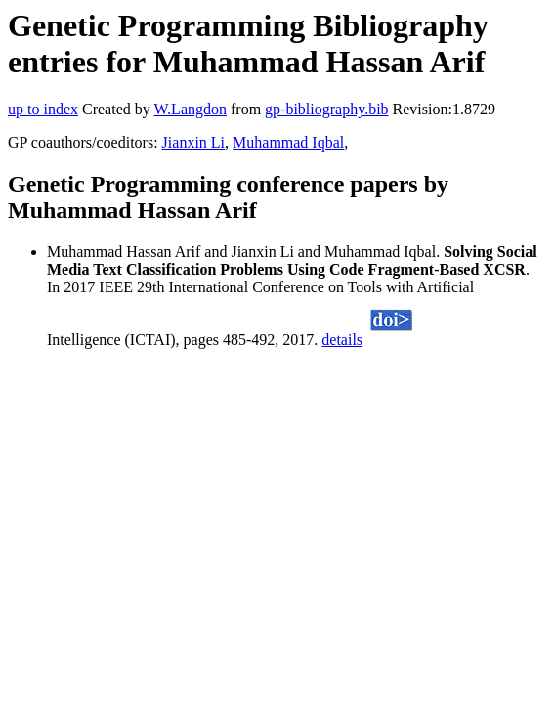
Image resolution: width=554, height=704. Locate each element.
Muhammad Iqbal (288, 142)
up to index (43, 109)
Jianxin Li (193, 142)
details (341, 339)
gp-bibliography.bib (327, 109)
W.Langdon (190, 109)
